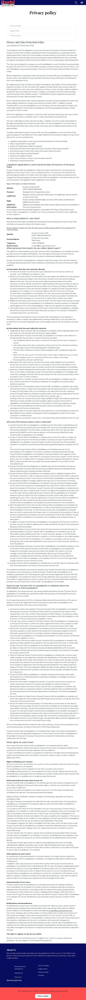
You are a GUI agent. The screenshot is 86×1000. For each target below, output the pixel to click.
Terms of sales (15, 26)
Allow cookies (43, 996)
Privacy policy (15, 36)
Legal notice (14, 31)
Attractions (19, 973)
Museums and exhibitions (20, 968)
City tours (18, 977)
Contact (41, 975)
